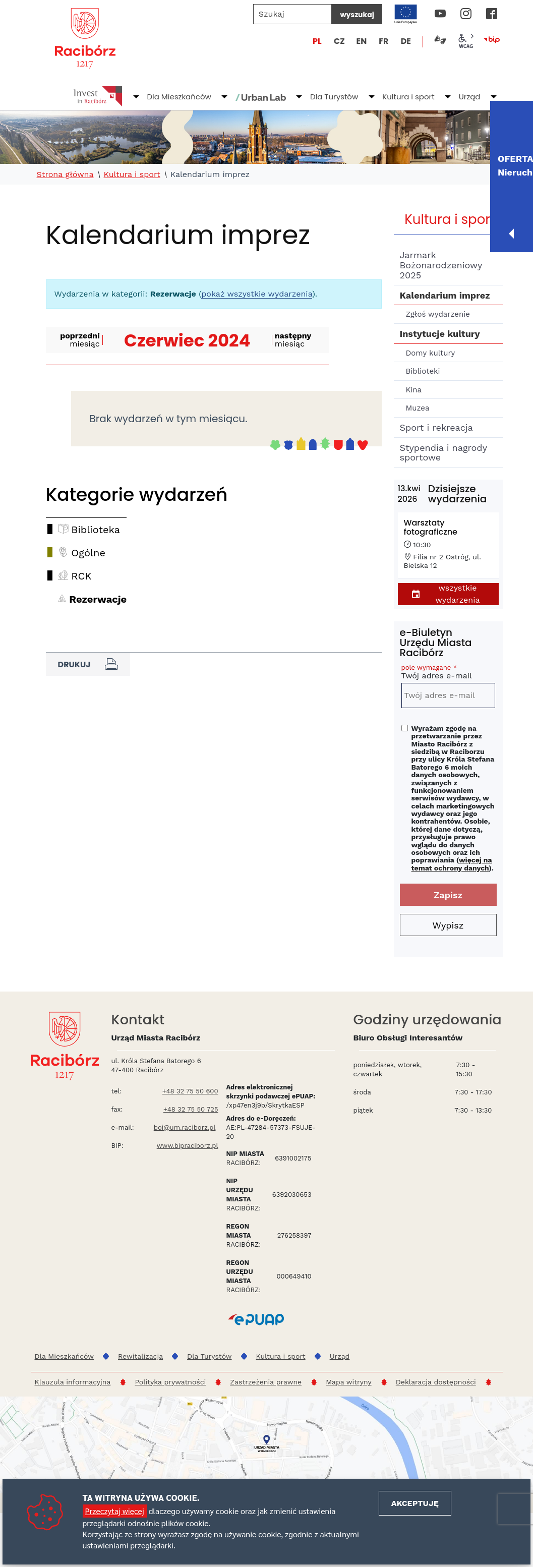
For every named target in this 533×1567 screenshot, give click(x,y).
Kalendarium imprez (445, 295)
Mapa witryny (349, 1382)
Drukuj (88, 664)
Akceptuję (415, 1503)
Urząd (470, 96)
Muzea (418, 408)
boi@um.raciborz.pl (185, 1127)
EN (361, 41)
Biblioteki (423, 371)
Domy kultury (430, 353)
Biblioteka (95, 530)
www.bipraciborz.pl (187, 1145)
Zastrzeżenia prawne (266, 1382)
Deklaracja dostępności (436, 1382)
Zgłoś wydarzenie (438, 314)
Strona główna (65, 174)
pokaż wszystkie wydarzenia (256, 294)
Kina (414, 389)
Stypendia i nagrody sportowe (443, 452)
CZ (339, 41)
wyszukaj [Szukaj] (357, 15)
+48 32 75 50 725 (190, 1109)
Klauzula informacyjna (73, 1382)
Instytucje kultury (440, 333)
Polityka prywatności (170, 1382)
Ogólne (88, 553)
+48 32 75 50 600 (190, 1091)
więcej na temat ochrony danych (451, 864)
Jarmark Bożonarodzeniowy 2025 (441, 265)
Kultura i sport (408, 96)
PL (317, 41)
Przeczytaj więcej (114, 1510)
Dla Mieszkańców (179, 96)
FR (383, 41)
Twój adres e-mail (448, 673)
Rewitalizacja (140, 1356)
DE (406, 41)
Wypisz (448, 925)
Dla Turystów (334, 96)
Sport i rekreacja (436, 427)
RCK (81, 576)
